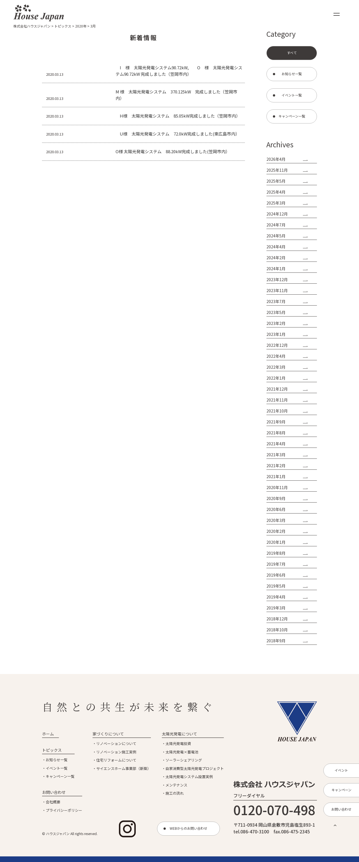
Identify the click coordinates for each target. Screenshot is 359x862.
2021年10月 (277, 411)
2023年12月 (277, 279)
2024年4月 (276, 246)
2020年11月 (277, 487)
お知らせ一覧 (57, 759)
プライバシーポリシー (64, 810)
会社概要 (53, 801)
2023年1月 (276, 334)
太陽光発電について (179, 734)
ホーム (48, 734)
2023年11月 (277, 290)
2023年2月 (276, 323)
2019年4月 (276, 597)
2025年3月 (276, 203)
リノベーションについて (116, 743)
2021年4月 (276, 443)
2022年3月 (276, 367)
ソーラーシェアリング (183, 760)
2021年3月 (276, 454)
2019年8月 (276, 553)
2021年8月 (276, 432)
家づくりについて (108, 734)
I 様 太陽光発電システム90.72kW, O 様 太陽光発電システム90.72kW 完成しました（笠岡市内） (179, 71)
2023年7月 (276, 301)
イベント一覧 (57, 768)
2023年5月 (276, 312)
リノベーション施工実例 (116, 752)
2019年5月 (276, 586)
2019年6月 (276, 575)
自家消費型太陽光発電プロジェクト (194, 768)
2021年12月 (277, 389)
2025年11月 (277, 170)
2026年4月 (276, 159)
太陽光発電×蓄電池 (181, 752)
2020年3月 (276, 520)
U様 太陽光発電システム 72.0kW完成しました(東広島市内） (178, 134)
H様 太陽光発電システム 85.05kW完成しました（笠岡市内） (178, 116)
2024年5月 (276, 236)
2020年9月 (276, 498)
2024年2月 (276, 257)
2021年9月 (276, 422)
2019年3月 (276, 608)
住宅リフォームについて (116, 760)
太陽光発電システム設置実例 (189, 776)
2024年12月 (277, 214)
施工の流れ (174, 793)
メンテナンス (176, 785)
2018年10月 (277, 629)
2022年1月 (276, 378)
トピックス (52, 750)
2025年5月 (276, 181)
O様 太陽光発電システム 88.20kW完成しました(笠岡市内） (173, 151)
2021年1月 (276, 476)
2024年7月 (276, 225)
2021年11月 (277, 400)
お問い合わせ (54, 792)
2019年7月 (276, 564)
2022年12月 (277, 345)
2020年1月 (276, 542)
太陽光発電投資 (178, 743)
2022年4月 (276, 356)
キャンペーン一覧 (60, 776)
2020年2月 (276, 531)
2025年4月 (276, 192)
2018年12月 (277, 619)
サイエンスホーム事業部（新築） (123, 768)
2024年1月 (276, 268)
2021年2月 (276, 465)
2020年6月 (276, 509)
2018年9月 (276, 640)
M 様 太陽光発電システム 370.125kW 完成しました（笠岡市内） (176, 95)
